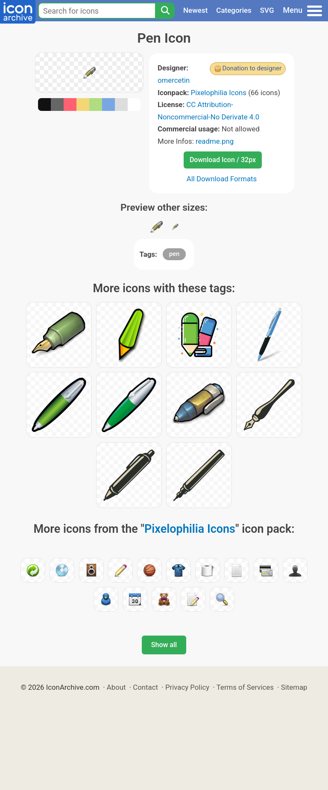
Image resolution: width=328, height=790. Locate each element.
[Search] (165, 11)
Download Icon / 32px (223, 160)
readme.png (215, 141)
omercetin (174, 80)
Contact (145, 687)
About (116, 687)
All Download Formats (222, 178)
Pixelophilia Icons (218, 92)
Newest (195, 10)
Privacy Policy (187, 687)
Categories (234, 10)
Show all (164, 645)
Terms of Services (245, 687)
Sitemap (294, 687)
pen (174, 254)
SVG (267, 10)
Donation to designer (251, 68)
